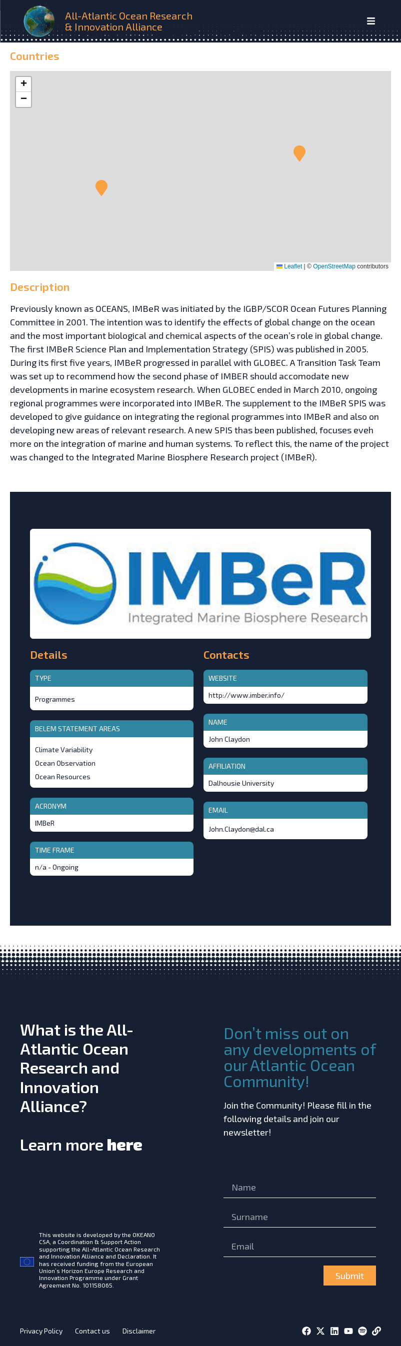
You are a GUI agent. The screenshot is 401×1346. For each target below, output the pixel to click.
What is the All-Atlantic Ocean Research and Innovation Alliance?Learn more (81, 1087)
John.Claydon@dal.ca (241, 829)
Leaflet (289, 266)
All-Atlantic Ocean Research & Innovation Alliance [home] (128, 20)
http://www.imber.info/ (246, 695)
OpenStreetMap (334, 266)
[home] (40, 21)
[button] (300, 153)
